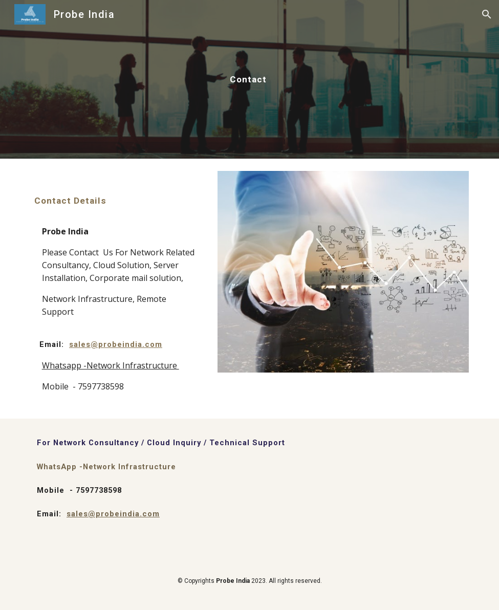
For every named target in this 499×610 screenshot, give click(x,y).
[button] (486, 14)
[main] (249, 79)
